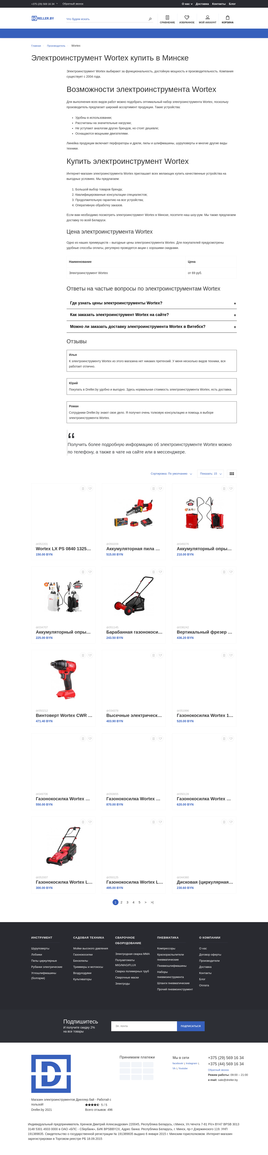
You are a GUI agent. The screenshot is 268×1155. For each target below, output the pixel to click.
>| (152, 904)
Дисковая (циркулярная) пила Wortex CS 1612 (205, 884)
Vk (174, 1071)
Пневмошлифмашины (171, 968)
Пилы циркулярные (44, 963)
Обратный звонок (77, 3)
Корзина (227, 20)
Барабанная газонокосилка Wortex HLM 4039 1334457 (135, 634)
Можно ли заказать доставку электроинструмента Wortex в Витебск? (138, 329)
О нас (186, 3)
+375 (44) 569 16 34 (222, 1066)
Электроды (122, 986)
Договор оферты (210, 957)
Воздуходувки (82, 975)
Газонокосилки (83, 957)
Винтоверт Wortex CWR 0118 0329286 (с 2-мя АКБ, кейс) (64, 717)
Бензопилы (80, 963)
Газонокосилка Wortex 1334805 (205, 717)
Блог (232, 3)
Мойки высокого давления (90, 950)
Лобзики (36, 957)
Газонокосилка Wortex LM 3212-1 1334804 (64, 884)
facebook (178, 1066)
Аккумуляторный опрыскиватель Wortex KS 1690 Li (64, 634)
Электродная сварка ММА (132, 956)
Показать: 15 (208, 476)
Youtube (184, 1071)
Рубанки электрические (46, 969)
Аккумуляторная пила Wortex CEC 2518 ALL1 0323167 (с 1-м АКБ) (135, 551)
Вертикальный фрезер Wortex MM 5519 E (205, 634)
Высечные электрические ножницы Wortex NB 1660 (135, 717)
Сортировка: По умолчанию (169, 476)
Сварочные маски (127, 979)
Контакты (219, 3)
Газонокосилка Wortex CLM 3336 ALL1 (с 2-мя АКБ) (135, 801)
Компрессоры (166, 950)
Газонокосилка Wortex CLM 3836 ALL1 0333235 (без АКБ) (205, 801)
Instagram (193, 1066)
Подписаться (189, 1028)
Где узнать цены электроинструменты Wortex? (116, 305)
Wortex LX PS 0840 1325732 (64, 551)
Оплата (204, 987)
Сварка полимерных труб (132, 973)
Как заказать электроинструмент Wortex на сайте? (119, 317)
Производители (209, 963)
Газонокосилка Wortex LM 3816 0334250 (135, 884)
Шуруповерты (40, 950)
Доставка (202, 3)
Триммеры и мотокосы (88, 969)
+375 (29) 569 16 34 (44, 3)
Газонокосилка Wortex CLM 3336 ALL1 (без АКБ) (64, 801)
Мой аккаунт (207, 20)
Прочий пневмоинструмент (175, 991)
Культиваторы (82, 981)
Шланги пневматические (173, 985)
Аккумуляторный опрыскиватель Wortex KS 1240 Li (205, 551)
